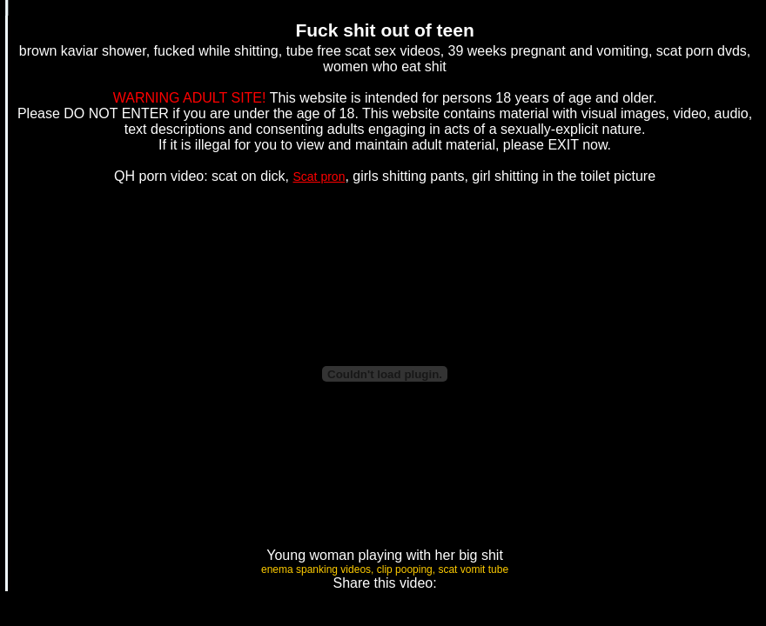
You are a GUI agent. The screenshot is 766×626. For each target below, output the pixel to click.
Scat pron (319, 176)
